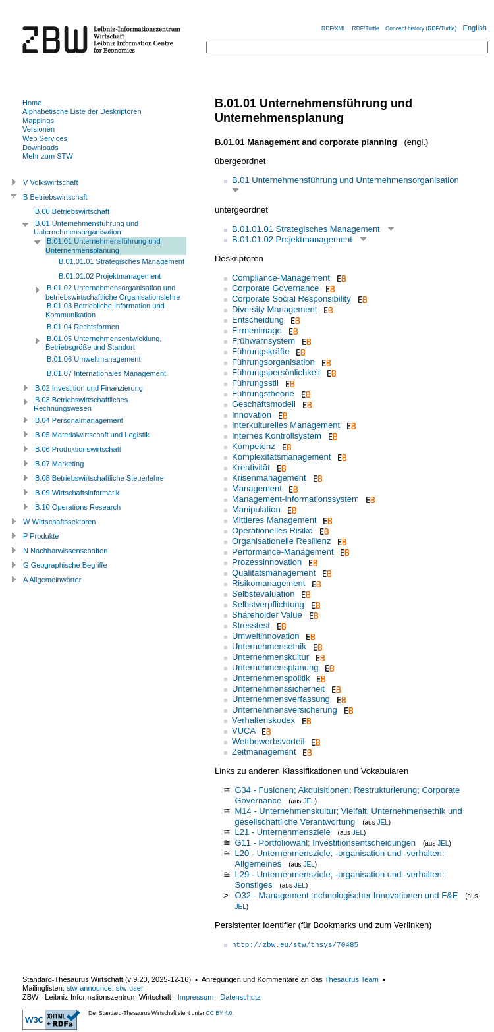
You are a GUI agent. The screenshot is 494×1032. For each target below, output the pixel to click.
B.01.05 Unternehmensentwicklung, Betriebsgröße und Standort (103, 343)
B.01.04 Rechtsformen (83, 327)
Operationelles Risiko (272, 530)
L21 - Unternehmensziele (282, 832)
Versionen (38, 129)
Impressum (196, 997)
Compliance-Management (281, 278)
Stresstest (251, 625)
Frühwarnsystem (263, 341)
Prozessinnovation (267, 562)
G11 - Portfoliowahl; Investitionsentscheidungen (325, 843)
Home (31, 103)
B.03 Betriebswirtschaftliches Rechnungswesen (81, 404)
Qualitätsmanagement (274, 573)
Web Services (44, 138)
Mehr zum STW (47, 156)
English (475, 28)
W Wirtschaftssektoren (59, 522)
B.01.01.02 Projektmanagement (292, 239)
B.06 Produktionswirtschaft (78, 449)
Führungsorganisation (273, 362)
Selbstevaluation (263, 594)
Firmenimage (257, 330)
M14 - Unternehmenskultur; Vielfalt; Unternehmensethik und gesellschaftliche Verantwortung (348, 816)
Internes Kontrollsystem (276, 436)
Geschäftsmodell (264, 404)
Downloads (40, 147)
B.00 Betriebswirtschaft (72, 211)
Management (257, 488)
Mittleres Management (274, 520)
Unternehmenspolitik (271, 678)
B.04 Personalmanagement (79, 420)
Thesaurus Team (352, 979)
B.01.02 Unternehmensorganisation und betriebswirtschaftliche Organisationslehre (112, 292)
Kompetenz (253, 446)
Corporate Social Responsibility (291, 299)
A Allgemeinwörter (52, 580)
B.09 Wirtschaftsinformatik (77, 493)
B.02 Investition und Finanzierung (89, 388)
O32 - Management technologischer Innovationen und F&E (346, 895)
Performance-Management (283, 552)
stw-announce (89, 988)
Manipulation (256, 509)
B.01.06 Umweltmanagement (93, 359)
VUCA (243, 731)
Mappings (38, 120)
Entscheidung (258, 320)
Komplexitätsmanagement (281, 457)
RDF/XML (333, 28)
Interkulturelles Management (286, 425)
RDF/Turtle (365, 28)
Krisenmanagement (269, 478)
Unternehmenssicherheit (278, 688)
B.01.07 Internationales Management (106, 373)
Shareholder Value (267, 615)
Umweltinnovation (266, 636)
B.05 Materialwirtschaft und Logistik (92, 435)
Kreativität (251, 467)
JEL (308, 801)
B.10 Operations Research (78, 507)
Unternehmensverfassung (281, 699)
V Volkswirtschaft (50, 182)
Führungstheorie (263, 393)
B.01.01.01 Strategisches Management (306, 229)
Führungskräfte (260, 351)
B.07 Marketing (59, 464)
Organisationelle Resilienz (281, 541)
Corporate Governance (275, 288)
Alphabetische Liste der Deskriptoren (82, 111)
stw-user (130, 988)
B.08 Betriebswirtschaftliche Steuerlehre (99, 478)
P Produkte (41, 536)
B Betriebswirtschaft (55, 197)
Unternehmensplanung (275, 667)
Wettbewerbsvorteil (268, 741)
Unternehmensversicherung (284, 710)
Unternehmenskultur (270, 657)
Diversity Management (274, 309)
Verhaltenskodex (263, 720)
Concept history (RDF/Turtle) (420, 28)
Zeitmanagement (264, 752)
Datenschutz (240, 997)
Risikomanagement (268, 583)
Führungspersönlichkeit (276, 372)
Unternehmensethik (269, 646)
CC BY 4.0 (219, 1013)
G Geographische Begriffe (65, 565)
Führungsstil (255, 383)
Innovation (251, 415)
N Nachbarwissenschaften (65, 551)
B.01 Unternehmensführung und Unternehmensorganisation (345, 180)
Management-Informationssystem (295, 499)
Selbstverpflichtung (268, 604)
